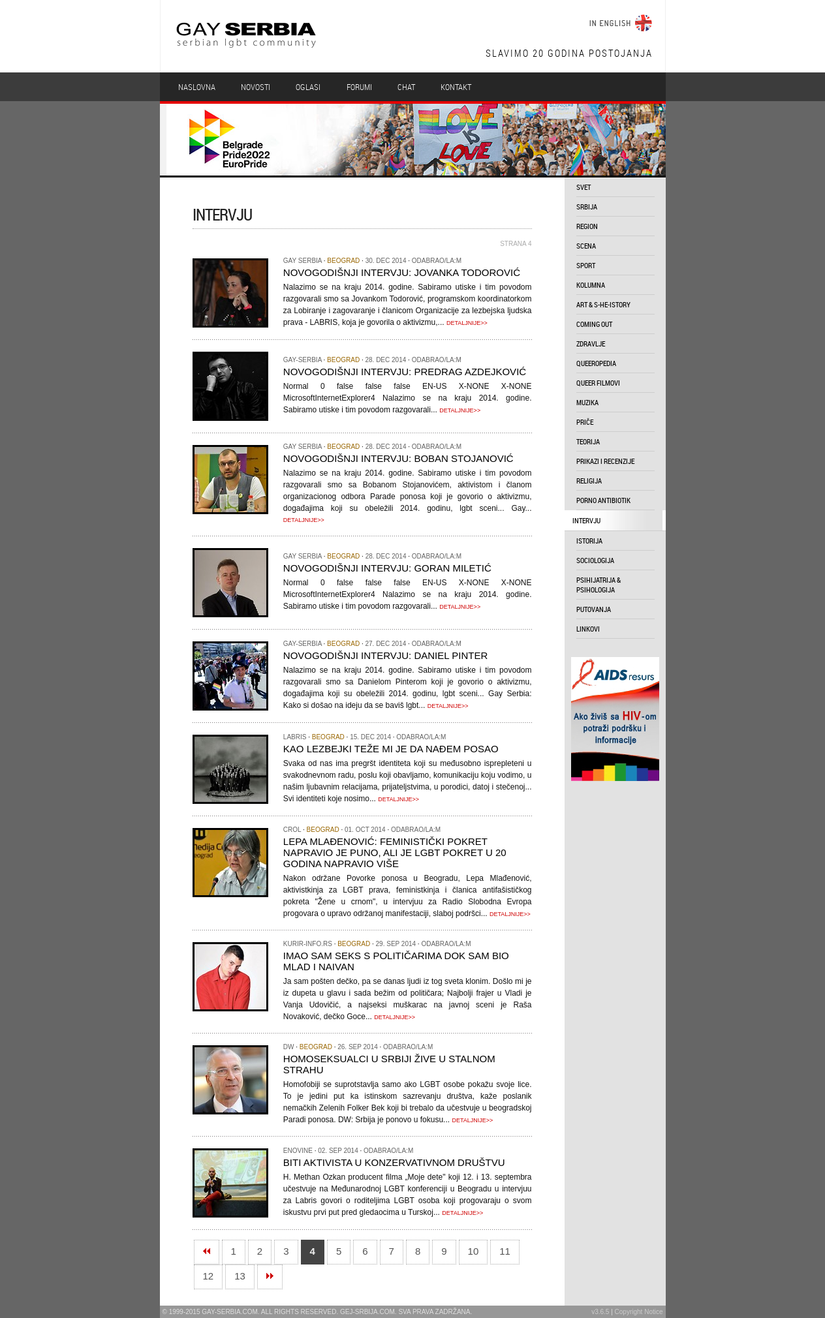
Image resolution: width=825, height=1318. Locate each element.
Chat (406, 87)
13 (239, 1275)
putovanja (593, 609)
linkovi (588, 629)
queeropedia (596, 363)
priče (584, 422)
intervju (586, 520)
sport (585, 265)
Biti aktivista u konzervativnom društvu (394, 1162)
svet (583, 187)
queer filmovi (598, 383)
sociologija (595, 560)
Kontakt (456, 87)
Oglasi (308, 87)
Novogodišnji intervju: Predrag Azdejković (404, 371)
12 (208, 1275)
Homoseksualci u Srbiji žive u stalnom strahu (389, 1064)
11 (504, 1251)
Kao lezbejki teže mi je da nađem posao (391, 748)
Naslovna (196, 87)
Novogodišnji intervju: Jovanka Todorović (401, 272)
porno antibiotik (603, 500)
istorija (589, 540)
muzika (587, 402)
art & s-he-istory (603, 304)
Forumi (359, 87)
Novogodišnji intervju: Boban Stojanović (398, 458)
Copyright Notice (639, 1311)
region (587, 226)
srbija (586, 206)
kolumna (590, 285)
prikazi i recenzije (605, 461)
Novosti (255, 87)
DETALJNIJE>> (467, 323)
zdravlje (590, 343)
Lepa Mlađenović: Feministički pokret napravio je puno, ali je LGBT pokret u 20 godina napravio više (394, 852)
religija (589, 480)
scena (586, 246)
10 (473, 1251)
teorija (588, 441)
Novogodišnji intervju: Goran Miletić (387, 568)
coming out (594, 324)
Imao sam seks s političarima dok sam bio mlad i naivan (396, 961)
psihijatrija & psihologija (598, 584)
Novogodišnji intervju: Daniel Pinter (385, 655)
